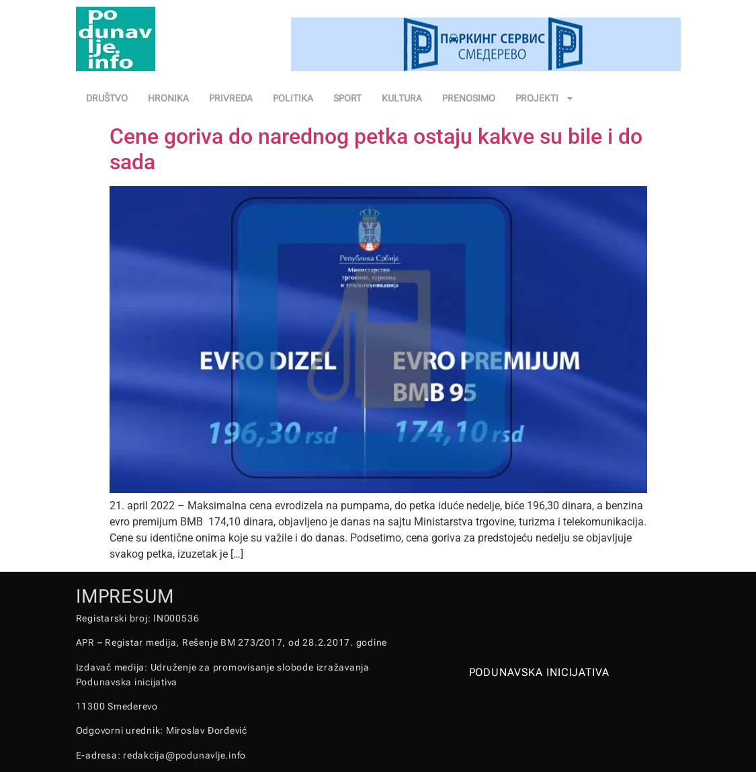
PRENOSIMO (468, 98)
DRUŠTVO (107, 98)
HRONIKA (168, 98)
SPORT (347, 98)
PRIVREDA (231, 98)
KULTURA (402, 98)
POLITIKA (293, 98)
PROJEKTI (545, 98)
